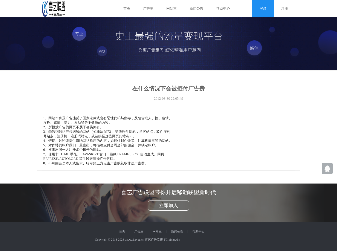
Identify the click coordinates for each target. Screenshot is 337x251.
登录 (263, 8)
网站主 (171, 8)
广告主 (148, 8)
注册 (284, 8)
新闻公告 (196, 8)
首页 (126, 8)
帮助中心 (223, 8)
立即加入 (168, 205)
